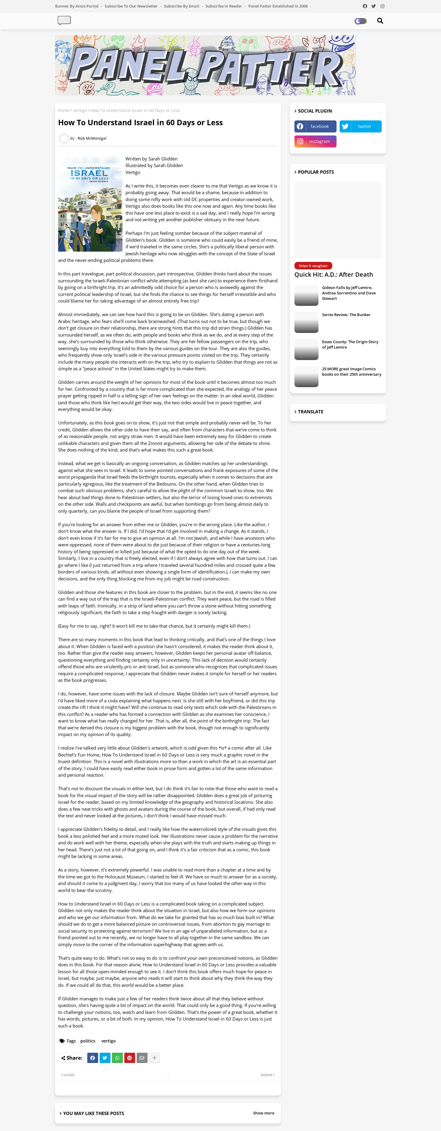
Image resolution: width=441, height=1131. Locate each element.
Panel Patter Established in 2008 (278, 6)
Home (64, 110)
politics (87, 1041)
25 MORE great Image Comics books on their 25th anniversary (351, 371)
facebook (320, 126)
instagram (319, 141)
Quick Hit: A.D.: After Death (333, 274)
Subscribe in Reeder (224, 6)
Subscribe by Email (182, 6)
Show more (263, 1113)
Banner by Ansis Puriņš (77, 6)
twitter (364, 126)
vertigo (80, 110)
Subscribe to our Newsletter (132, 6)
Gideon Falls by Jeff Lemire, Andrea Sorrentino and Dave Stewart (349, 293)
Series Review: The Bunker (346, 314)
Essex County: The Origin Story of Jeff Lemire (350, 344)
